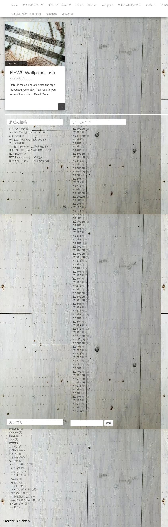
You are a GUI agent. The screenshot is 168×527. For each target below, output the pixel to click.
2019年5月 (78, 275)
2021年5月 (78, 211)
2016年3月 (78, 407)
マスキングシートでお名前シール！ (28, 132)
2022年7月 (78, 175)
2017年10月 (78, 343)
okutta (12, 436)
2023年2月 (78, 161)
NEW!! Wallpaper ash (32, 72)
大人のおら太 (18, 493)
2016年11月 (78, 379)
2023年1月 (78, 164)
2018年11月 (78, 296)
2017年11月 (78, 339)
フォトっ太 (17, 486)
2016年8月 (78, 389)
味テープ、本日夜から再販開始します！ (30, 150)
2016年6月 (78, 396)
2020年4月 (78, 239)
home (14, 5)
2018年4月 (78, 321)
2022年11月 (78, 171)
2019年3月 (78, 282)
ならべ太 (13, 461)
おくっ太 (13, 446)
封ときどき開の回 (18, 128)
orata (11, 439)
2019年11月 (78, 253)
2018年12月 (78, 293)
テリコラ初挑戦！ (18, 143)
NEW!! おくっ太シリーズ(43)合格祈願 (29, 161)
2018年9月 (78, 304)
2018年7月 (78, 311)
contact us (67, 13)
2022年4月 (78, 182)
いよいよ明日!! (17, 136)
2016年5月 (78, 400)
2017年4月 (78, 361)
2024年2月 (78, 146)
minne (79, 5)
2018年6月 (78, 314)
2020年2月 (78, 243)
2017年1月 (78, 371)
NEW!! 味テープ (17, 153)
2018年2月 (78, 329)
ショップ (13, 453)
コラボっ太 (17, 475)
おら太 (14, 471)
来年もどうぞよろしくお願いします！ (29, 139)
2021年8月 (78, 203)
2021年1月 (78, 218)
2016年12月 (78, 375)
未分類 (12, 507)
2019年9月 (78, 261)
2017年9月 (78, 346)
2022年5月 (78, 178)
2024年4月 (78, 139)
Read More (41, 94)
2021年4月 (78, 214)
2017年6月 (78, 354)
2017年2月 (78, 368)
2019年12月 (78, 250)
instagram (107, 5)
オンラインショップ (59, 5)
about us (52, 13)
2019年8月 (78, 264)
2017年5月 (78, 357)
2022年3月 (78, 186)
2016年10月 (78, 382)
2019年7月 (78, 268)
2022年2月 (78, 189)
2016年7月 (78, 393)
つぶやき (13, 457)
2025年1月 (78, 132)
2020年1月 (78, 246)
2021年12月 (78, 193)
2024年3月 (78, 143)
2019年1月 (78, 289)
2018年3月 (78, 325)
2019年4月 (78, 278)
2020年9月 (78, 225)
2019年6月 (78, 271)
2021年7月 (78, 207)
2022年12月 (78, 168)
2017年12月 (78, 336)
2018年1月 (78, 332)
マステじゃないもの (21, 489)
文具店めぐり (16, 503)
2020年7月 (78, 232)
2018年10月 (78, 300)
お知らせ (151, 5)
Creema (92, 5)
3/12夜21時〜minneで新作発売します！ (30, 146)
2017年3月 (78, 364)
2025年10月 (78, 128)
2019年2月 (78, 286)
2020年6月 (78, 236)
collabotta (14, 428)
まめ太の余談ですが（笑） (26, 13)
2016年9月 (78, 386)
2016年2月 (78, 411)
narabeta (14, 63)
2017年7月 (78, 350)
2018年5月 (78, 318)
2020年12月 (78, 221)
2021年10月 (78, 196)
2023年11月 (78, 157)
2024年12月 (78, 136)
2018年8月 (78, 307)
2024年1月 (78, 150)
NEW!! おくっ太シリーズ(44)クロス (28, 157)
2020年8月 (78, 228)
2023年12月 (78, 153)
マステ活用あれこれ (129, 5)
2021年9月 (78, 200)
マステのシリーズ (33, 5)
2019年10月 (78, 257)
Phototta (13, 443)
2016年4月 (78, 404)
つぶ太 (14, 478)
